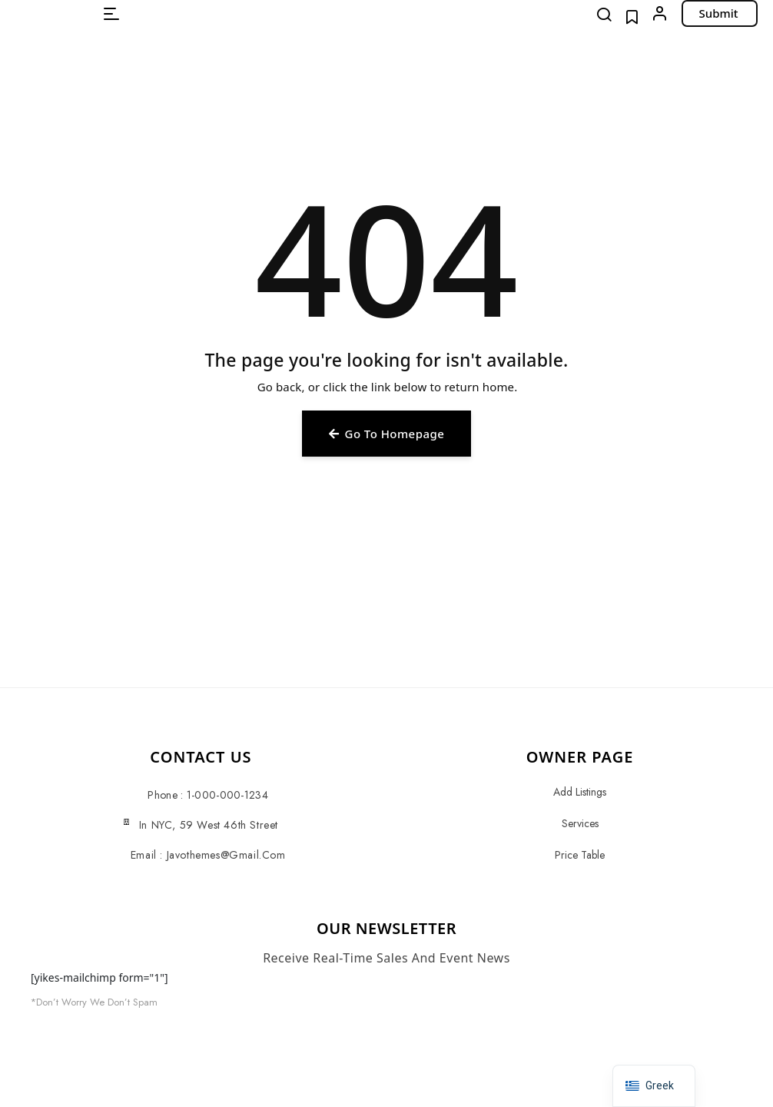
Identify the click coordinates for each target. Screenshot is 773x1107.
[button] (111, 14)
